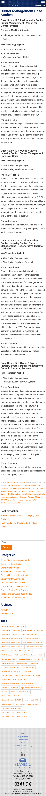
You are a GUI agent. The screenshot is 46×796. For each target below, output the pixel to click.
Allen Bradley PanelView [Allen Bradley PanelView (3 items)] (32, 638)
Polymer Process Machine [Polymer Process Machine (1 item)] (10, 683)
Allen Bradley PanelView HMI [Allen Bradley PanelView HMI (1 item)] (11, 643)
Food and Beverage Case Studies (15, 575)
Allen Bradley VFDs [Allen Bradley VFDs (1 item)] (25, 651)
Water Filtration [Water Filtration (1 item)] (20, 704)
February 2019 (7, 613)
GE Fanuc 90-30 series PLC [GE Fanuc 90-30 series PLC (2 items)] (10, 667)
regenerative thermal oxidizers (17, 497)
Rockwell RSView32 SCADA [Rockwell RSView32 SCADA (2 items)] (20, 692)
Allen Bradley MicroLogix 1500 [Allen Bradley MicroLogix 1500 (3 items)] (12, 638)
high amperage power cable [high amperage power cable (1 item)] (11, 671)
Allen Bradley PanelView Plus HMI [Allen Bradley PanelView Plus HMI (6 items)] (12, 647)
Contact (23, 749)
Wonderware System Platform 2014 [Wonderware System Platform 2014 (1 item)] (13, 712)
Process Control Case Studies (14, 590)
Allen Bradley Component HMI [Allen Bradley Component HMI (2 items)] (33, 630)
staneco (22, 482)
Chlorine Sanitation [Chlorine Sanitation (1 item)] (37, 655)
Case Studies (23, 740)
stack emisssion (18, 500)
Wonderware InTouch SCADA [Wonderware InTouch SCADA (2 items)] (11, 708)
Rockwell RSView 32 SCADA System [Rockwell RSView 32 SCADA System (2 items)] (13, 696)
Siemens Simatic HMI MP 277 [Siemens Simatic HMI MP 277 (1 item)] (11, 700)
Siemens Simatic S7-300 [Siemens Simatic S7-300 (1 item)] (31, 700)
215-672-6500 (38, 5)
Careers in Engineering (23, 745)
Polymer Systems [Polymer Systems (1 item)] (27, 683)
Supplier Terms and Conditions (23, 789)
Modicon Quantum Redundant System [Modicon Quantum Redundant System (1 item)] (27, 675)
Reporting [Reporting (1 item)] (5, 692)
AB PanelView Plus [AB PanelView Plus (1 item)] (8, 626)
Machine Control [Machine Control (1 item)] (7, 675)
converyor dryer (12, 491)
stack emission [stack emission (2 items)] (7, 704)
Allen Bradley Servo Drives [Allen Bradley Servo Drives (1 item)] (34, 647)
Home (23, 734)
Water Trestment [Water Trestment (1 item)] (33, 704)
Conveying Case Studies (12, 564)
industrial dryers (18, 494)
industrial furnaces (31, 494)
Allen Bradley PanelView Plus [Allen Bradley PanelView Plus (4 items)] (32, 643)
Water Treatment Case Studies (14, 597)
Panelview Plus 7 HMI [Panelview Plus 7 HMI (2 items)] (19, 679)
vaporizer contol (30, 500)
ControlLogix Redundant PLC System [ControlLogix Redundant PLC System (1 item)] (29, 659)
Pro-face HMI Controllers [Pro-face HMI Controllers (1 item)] (10, 688)
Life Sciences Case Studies (13, 582)
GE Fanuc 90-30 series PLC (28, 491)
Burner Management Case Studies (16, 560)
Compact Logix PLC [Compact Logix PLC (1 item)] (8, 659)
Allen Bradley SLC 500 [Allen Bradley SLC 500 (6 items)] (9, 651)
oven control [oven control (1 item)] (6, 679)
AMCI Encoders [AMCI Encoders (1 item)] (7, 655)
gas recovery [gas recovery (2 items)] (34, 663)
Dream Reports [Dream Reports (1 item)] (22, 663)
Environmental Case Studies (13, 571)
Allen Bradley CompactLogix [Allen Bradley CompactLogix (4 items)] (11, 630)
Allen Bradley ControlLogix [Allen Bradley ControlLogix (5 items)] (10, 634)
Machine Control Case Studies (14, 586)
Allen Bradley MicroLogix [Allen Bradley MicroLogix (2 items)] (30, 634)
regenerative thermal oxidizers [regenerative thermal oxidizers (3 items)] (30, 688)
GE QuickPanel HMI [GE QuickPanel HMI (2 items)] (28, 667)
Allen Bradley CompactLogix (20, 485)
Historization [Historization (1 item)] (27, 671)
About (23, 743)
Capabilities (23, 737)
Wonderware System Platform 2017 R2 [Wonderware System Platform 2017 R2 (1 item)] (14, 716)
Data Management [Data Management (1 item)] (8, 663)
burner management (22, 488)
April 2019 (5, 610)
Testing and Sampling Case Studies (16, 594)
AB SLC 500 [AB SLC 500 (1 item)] (20, 626)
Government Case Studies (12, 579)
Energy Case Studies (10, 568)
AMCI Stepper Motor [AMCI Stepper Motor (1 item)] (21, 655)
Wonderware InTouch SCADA (11, 503)
